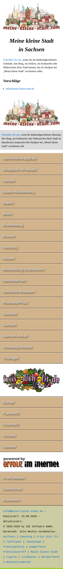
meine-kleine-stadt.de (19, 158)
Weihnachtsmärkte (18, 562)
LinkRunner (29, 557)
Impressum (11, 500)
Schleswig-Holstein (17, 347)
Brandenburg (13, 225)
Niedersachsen (14, 280)
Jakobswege (33, 541)
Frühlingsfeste (13, 547)
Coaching (26, 536)
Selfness (9, 536)
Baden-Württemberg (18, 192)
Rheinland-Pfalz (15, 303)
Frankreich (11, 413)
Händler (9, 181)
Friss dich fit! (48, 536)
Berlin (7, 214)
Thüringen (11, 358)
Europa (8, 402)
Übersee (9, 447)
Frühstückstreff (14, 552)
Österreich (11, 424)
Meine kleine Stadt (44, 552)
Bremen (9, 236)
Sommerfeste (37, 547)
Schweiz (9, 435)
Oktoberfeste (50, 557)
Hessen (9, 258)
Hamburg (10, 247)
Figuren (11, 557)
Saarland (10, 314)
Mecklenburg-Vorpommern (23, 269)
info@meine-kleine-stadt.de (20, 88)
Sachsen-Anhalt (15, 336)
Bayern (8, 203)
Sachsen (10, 325)
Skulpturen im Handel (19, 169)
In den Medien (14, 478)
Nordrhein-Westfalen (19, 292)
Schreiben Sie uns (12, 59)
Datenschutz (12, 489)
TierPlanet (13, 541)
